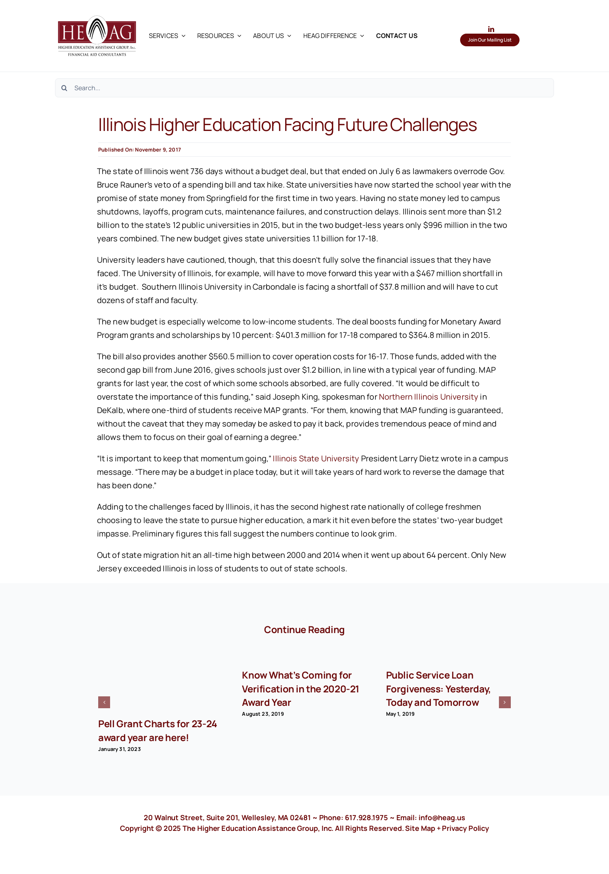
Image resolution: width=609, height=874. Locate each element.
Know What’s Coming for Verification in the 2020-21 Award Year (301, 688)
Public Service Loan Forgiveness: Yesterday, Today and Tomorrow (438, 688)
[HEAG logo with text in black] (97, 11)
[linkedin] (491, 29)
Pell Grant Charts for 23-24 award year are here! (157, 730)
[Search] (64, 87)
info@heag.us (442, 817)
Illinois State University (316, 458)
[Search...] (304, 87)
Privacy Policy (465, 828)
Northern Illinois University (428, 396)
